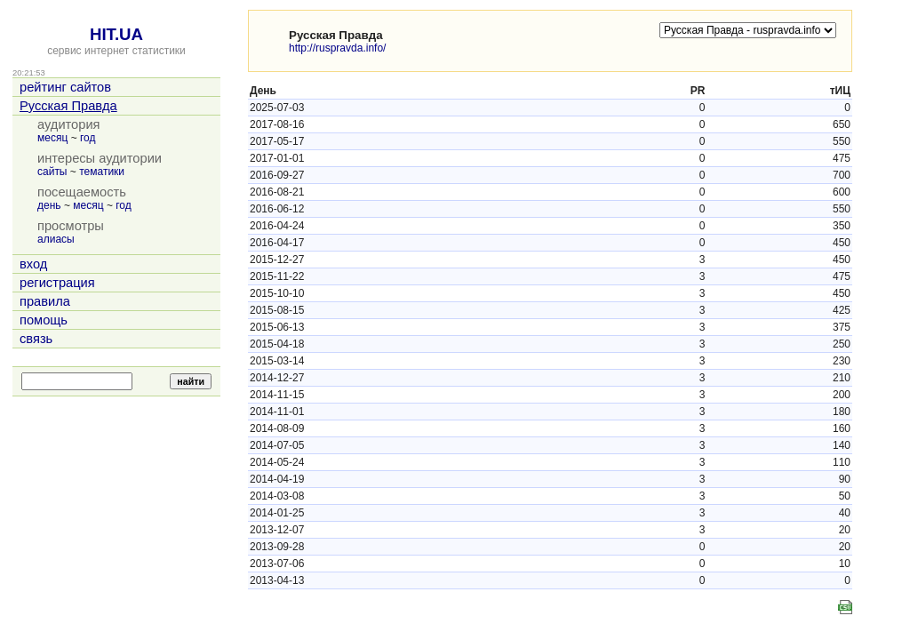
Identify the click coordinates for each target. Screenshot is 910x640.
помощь (44, 320)
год (88, 138)
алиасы (56, 239)
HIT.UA (116, 34)
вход (33, 264)
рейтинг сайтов (65, 87)
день (49, 205)
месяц (52, 138)
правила (45, 301)
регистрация (57, 283)
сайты (52, 171)
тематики (101, 171)
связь (36, 339)
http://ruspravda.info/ (337, 48)
